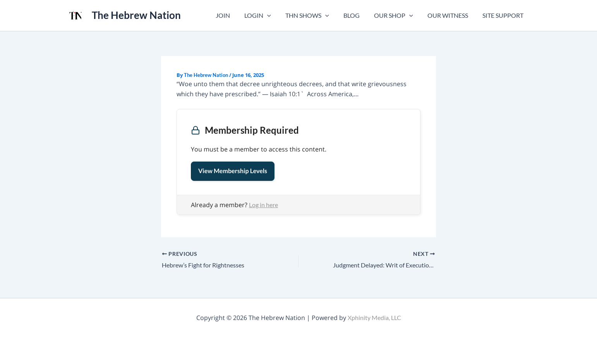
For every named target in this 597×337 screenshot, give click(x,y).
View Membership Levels (232, 171)
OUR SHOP (398, 15)
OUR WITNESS (451, 15)
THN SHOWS (316, 15)
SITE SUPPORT (504, 15)
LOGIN (269, 15)
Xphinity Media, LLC (374, 317)
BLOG (358, 15)
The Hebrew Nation (136, 15)
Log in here (263, 204)
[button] (278, 15)
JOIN (236, 15)
